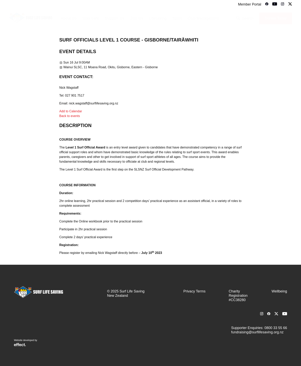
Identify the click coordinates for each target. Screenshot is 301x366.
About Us (68, 18)
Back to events (69, 116)
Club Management (203, 18)
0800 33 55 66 (275, 328)
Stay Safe (90, 18)
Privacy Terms (194, 291)
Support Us (114, 18)
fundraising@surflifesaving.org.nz (257, 332)
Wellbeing (279, 291)
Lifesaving (158, 18)
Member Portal (249, 4)
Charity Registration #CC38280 (238, 295)
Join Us (136, 18)
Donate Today (276, 18)
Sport (177, 18)
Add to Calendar (70, 111)
